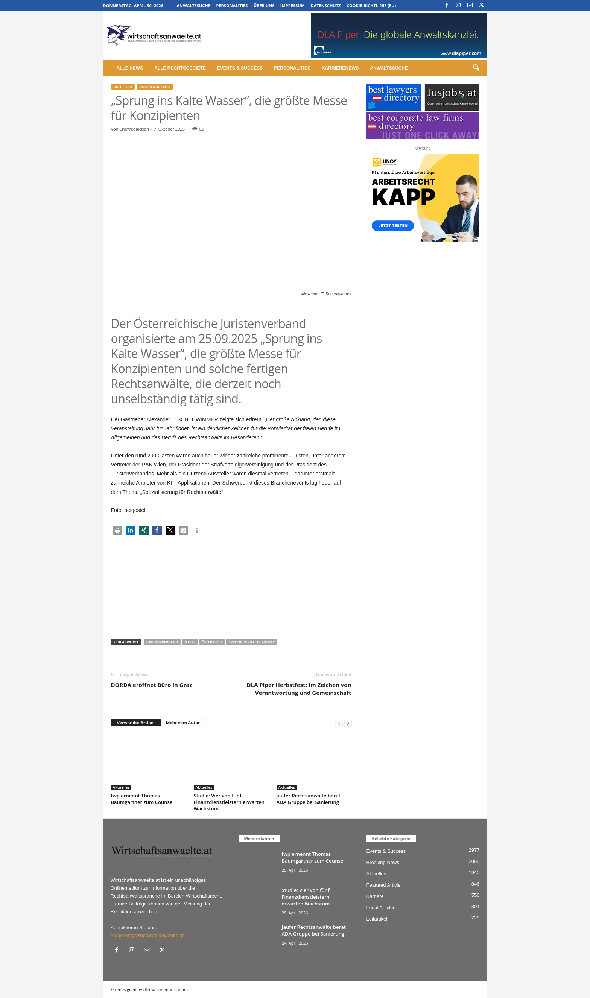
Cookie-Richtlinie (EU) (371, 5)
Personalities (232, 5)
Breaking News (382, 862)
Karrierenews (340, 68)
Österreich (212, 642)
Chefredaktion (134, 129)
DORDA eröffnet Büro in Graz (151, 684)
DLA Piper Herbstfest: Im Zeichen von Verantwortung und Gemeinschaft (299, 688)
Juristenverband (162, 642)
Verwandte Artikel (136, 722)
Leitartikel (377, 919)
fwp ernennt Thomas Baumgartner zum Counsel (142, 798)
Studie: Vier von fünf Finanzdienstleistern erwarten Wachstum (229, 802)
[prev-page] (339, 723)
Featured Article (383, 885)
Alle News (130, 68)
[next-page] (348, 723)
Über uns (264, 5)
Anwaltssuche (193, 5)
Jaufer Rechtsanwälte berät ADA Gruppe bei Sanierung (309, 798)
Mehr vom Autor (183, 722)
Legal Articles (380, 907)
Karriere (375, 896)
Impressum (292, 5)
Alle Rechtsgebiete (180, 68)
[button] (476, 68)
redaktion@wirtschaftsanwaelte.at (147, 935)
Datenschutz (326, 5)
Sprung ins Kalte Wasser (252, 642)
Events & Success (240, 68)
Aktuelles (123, 86)
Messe (189, 642)
